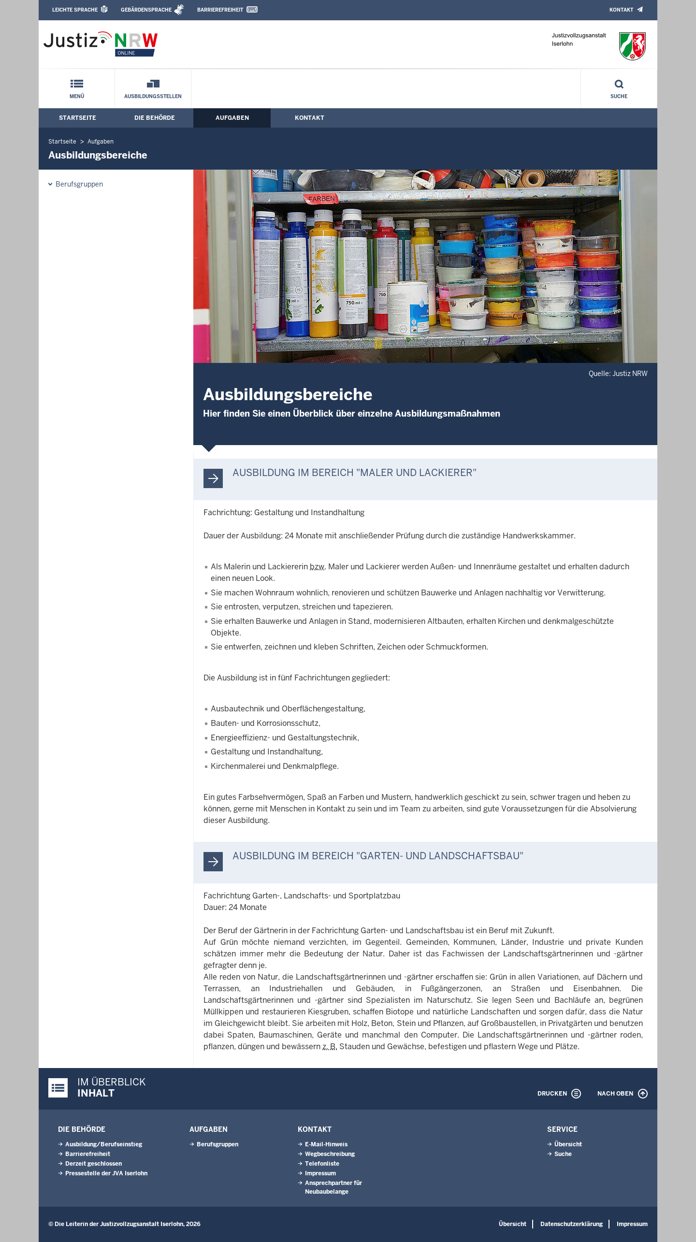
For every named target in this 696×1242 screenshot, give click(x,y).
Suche (618, 96)
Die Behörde (154, 118)
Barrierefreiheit (220, 10)
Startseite (77, 118)
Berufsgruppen (79, 184)
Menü (77, 96)
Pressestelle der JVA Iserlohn (106, 1173)
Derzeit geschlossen (93, 1164)
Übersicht (568, 1144)
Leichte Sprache (75, 10)
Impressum (320, 1173)
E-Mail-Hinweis (326, 1144)
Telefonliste (322, 1164)
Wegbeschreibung (330, 1154)
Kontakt (621, 10)
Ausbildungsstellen (153, 96)
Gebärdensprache (146, 10)
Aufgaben (232, 118)
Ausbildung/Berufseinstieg (103, 1144)
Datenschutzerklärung (571, 1224)
